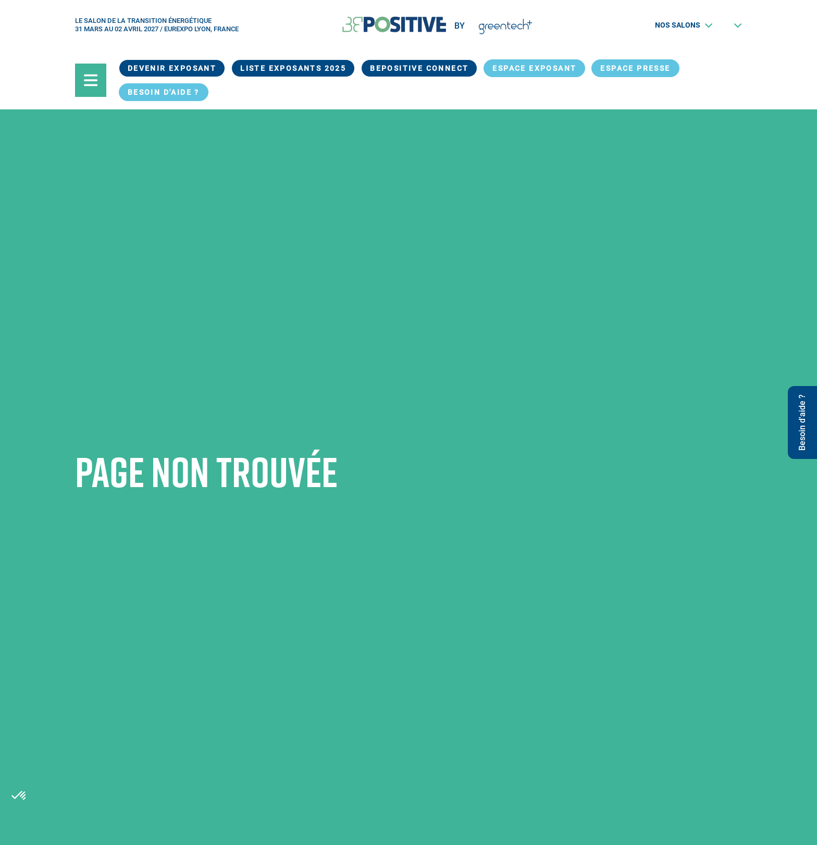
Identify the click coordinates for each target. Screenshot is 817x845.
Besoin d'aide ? (164, 92)
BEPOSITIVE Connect (419, 68)
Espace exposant (534, 68)
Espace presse (635, 68)
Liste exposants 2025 (293, 68)
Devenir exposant (172, 68)
